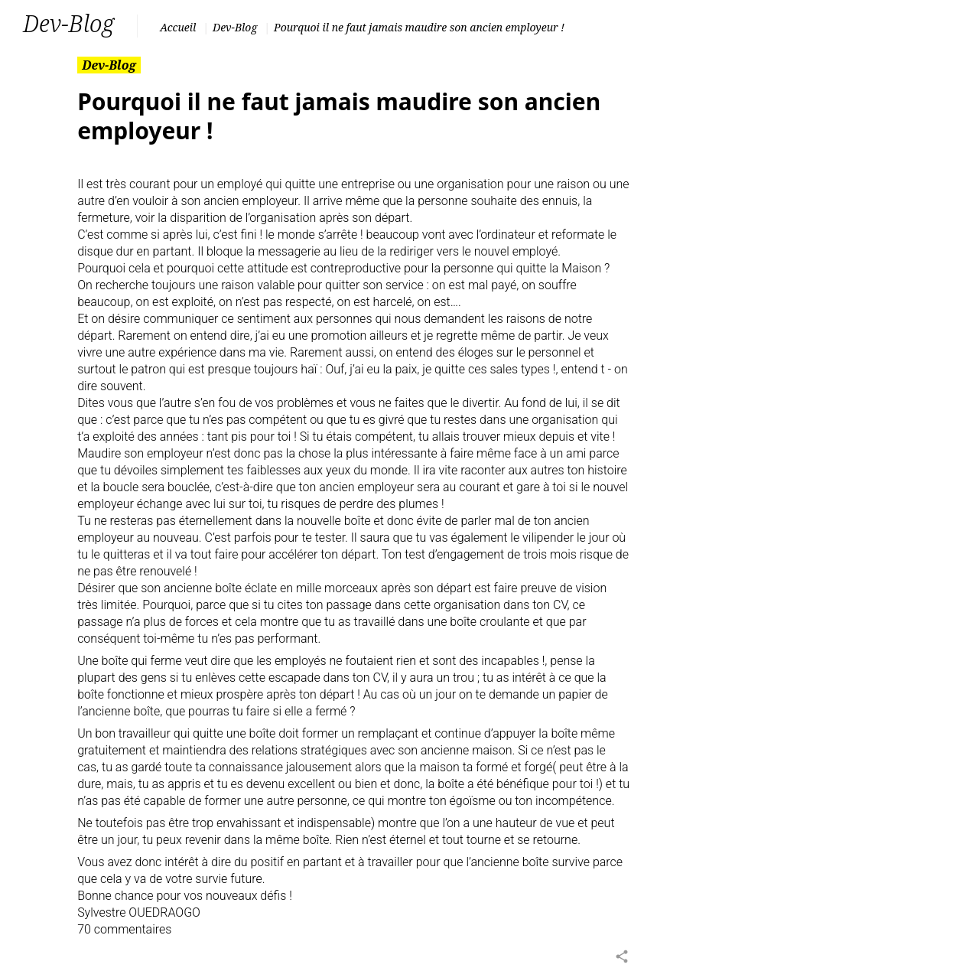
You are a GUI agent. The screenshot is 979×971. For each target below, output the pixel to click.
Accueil (178, 27)
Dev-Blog (235, 27)
